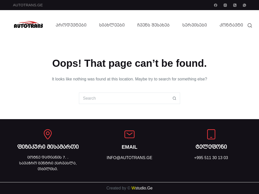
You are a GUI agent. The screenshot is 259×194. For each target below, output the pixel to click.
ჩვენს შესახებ (153, 25)
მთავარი (32, 25)
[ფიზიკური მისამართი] (48, 134)
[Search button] (174, 98)
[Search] (250, 25)
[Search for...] (124, 98)
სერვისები (194, 25)
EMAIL (129, 147)
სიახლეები (112, 25)
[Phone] (234, 5)
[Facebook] (215, 5)
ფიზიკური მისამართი (48, 147)
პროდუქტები (71, 25)
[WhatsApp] (244, 5)
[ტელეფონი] (211, 134)
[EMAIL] (129, 134)
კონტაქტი (231, 25)
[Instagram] (225, 5)
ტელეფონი (211, 147)
